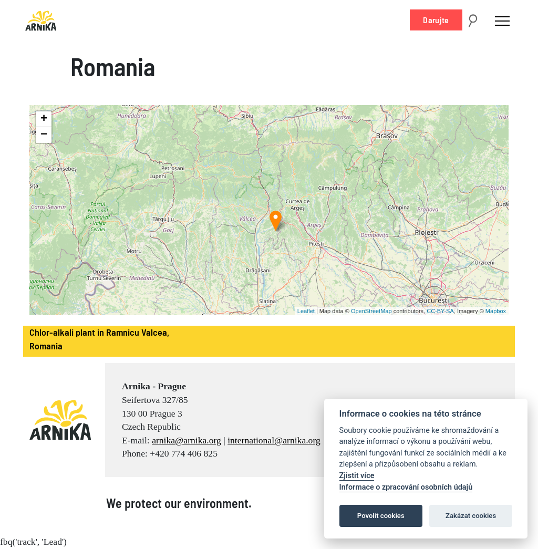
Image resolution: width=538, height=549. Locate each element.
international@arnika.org (273, 440)
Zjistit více (357, 475)
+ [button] (43, 119)
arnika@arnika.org (186, 440)
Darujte (436, 20)
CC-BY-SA (440, 311)
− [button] (43, 135)
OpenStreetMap (371, 311)
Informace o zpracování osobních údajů (406, 487)
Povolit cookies (381, 516)
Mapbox (495, 311)
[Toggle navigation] (502, 20)
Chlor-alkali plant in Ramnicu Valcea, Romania (99, 338)
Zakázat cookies (471, 516)
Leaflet (306, 311)
